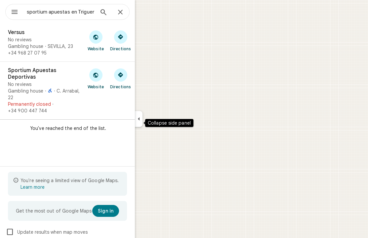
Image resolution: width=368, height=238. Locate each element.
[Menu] (12, 11)
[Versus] (91, 42)
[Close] (144, 12)
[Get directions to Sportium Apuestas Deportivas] (144, 78)
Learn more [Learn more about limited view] (56, 187)
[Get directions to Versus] (144, 40)
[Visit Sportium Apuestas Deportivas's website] (119, 78)
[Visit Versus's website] (119, 40)
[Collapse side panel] (162, 119)
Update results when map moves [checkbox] (70, 232)
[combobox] (77, 12)
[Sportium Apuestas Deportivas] (91, 90)
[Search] (127, 12)
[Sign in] (129, 211)
